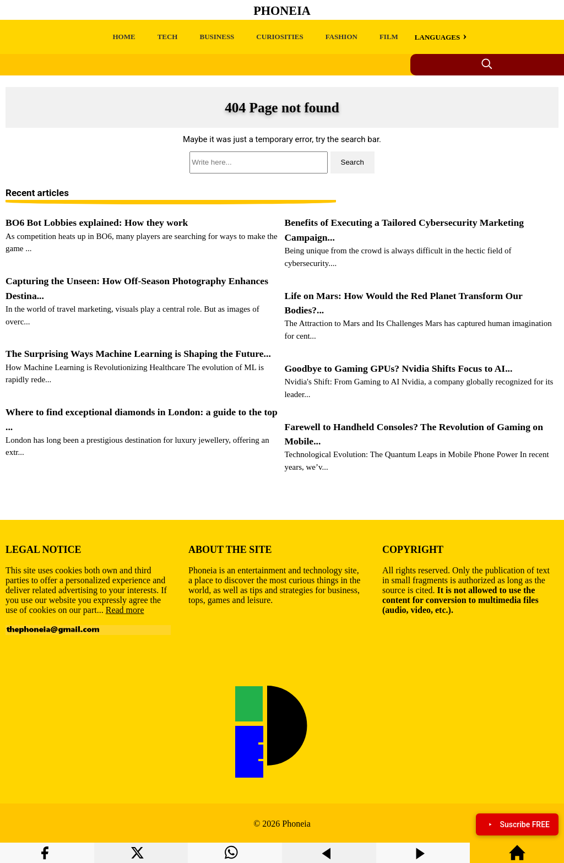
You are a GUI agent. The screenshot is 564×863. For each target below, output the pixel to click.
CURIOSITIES (279, 36)
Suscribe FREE (517, 824)
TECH (168, 36)
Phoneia (282, 11)
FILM (388, 36)
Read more (125, 610)
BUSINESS (216, 36)
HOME (123, 36)
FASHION (341, 36)
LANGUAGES (437, 37)
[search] (282, 162)
